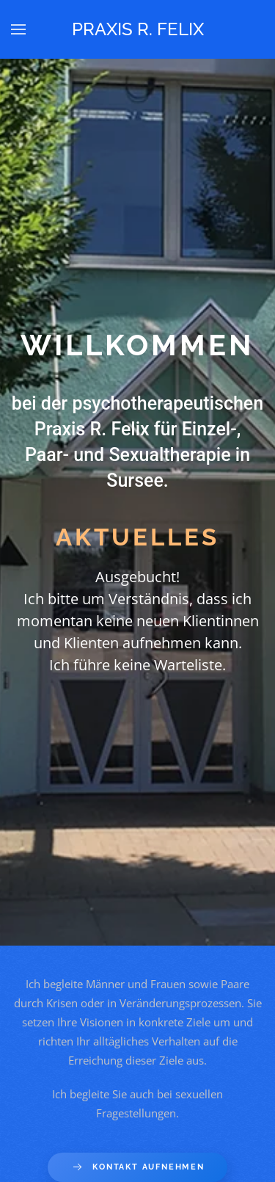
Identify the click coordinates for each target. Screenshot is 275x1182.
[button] (18, 29)
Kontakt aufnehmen (137, 1167)
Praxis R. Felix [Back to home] (138, 29)
